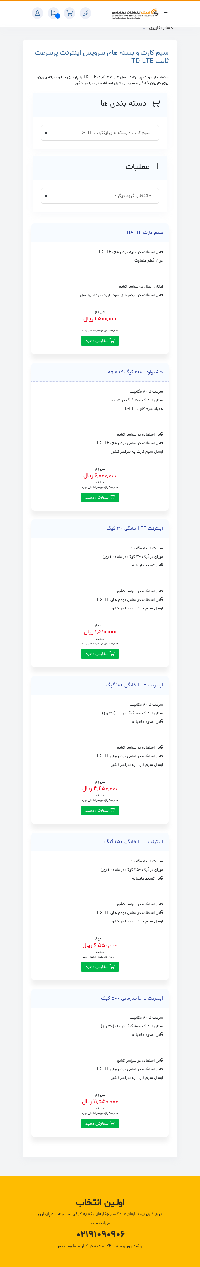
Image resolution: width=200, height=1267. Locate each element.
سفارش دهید (100, 340)
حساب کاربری (160, 28)
